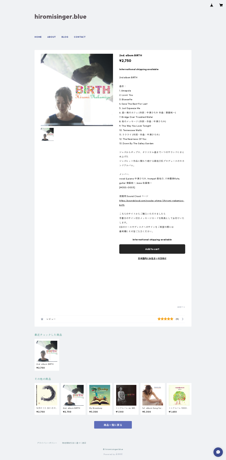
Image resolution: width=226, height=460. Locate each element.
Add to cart (152, 249)
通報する (181, 307)
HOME (38, 37)
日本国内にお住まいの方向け (152, 258)
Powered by (113, 454)
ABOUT (51, 37)
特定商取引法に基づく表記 (74, 443)
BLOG (65, 37)
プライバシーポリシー (47, 443)
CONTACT (80, 37)
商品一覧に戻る (113, 425)
